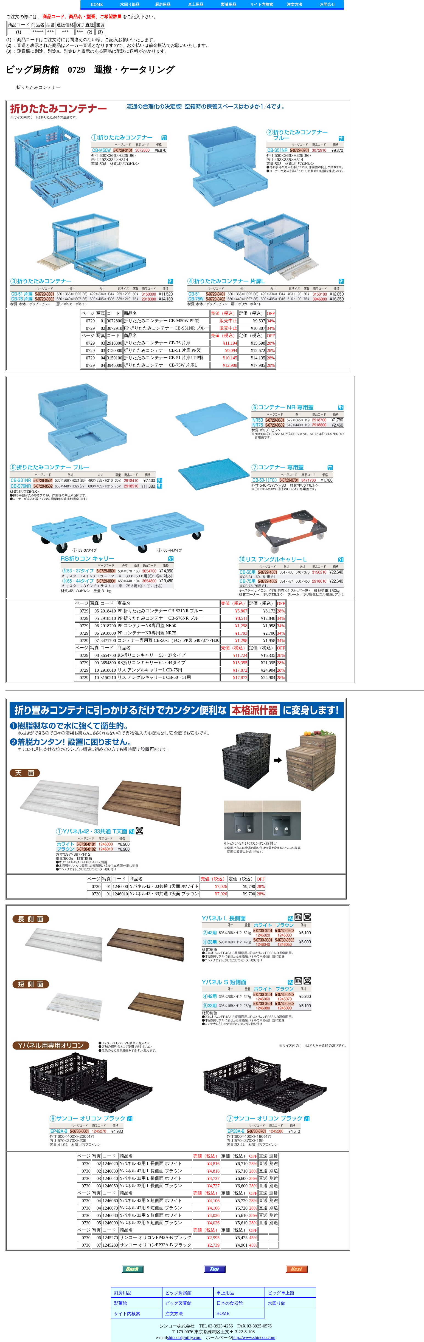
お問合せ (327, 4)
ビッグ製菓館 (178, 1303)
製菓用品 (228, 4)
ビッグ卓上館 (281, 1292)
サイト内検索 (261, 4)
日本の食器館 (230, 1303)
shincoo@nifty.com (184, 1337)
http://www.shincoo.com (253, 1337)
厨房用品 (162, 4)
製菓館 (120, 1303)
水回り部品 (129, 4)
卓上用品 (195, 4)
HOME (97, 4)
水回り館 (276, 1303)
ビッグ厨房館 (178, 1292)
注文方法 (294, 4)
